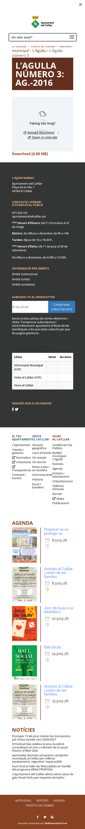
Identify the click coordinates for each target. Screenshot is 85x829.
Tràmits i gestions (18, 451)
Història (37, 479)
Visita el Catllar (40, 437)
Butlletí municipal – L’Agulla (60, 456)
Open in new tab (42, 137)
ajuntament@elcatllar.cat (29, 216)
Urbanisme (21, 462)
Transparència (21, 468)
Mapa (58, 498)
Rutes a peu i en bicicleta (40, 468)
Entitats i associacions (60, 474)
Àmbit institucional (24, 274)
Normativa (21, 457)
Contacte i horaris (19, 476)
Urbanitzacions (62, 481)
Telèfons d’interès (58, 487)
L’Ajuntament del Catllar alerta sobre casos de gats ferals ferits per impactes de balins (42, 775)
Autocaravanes (42, 475)
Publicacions (60, 503)
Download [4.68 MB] (30, 153)
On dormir (39, 462)
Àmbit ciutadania (23, 284)
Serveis (57, 494)
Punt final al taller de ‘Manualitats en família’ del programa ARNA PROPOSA (41, 767)
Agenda (57, 469)
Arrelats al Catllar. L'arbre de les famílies (58, 573)
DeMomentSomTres (56, 823)
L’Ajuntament (21, 445)
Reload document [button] (39, 132)
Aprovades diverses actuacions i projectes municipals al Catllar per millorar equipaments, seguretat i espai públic (40, 758)
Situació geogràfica (39, 446)
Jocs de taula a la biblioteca (58, 610)
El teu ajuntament (22, 437)
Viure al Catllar (61, 437)
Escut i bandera (38, 485)
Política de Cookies (40, 805)
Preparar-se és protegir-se (56, 531)
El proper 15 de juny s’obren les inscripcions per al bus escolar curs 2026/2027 (41, 737)
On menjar (39, 457)
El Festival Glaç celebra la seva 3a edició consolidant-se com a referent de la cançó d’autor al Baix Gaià (40, 747)
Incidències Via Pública (62, 446)
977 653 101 (20, 213)
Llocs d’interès (41, 453)
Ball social (52, 647)
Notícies (57, 464)
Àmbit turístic (21, 279)
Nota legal (23, 800)
